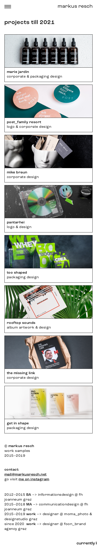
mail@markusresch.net (25, 474)
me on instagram (34, 479)
